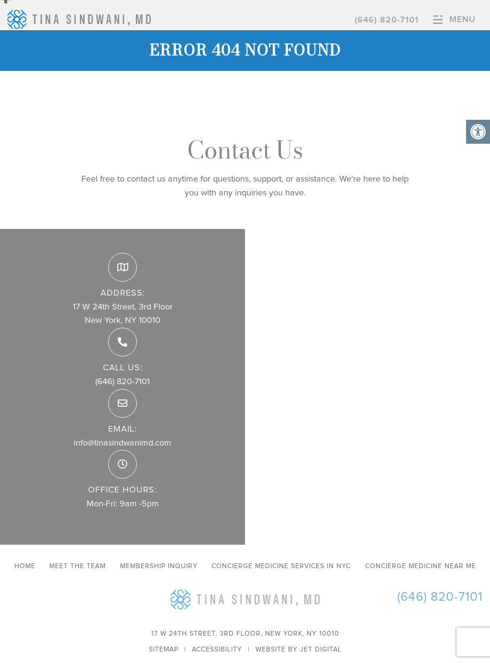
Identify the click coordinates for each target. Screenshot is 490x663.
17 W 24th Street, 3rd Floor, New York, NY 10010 (245, 633)
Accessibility (217, 649)
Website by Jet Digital (299, 649)
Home (24, 566)
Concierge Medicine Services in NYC (281, 566)
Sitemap (163, 649)
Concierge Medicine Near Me (420, 566)
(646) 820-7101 (387, 20)
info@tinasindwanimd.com (122, 443)
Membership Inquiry (159, 566)
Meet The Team (77, 566)
